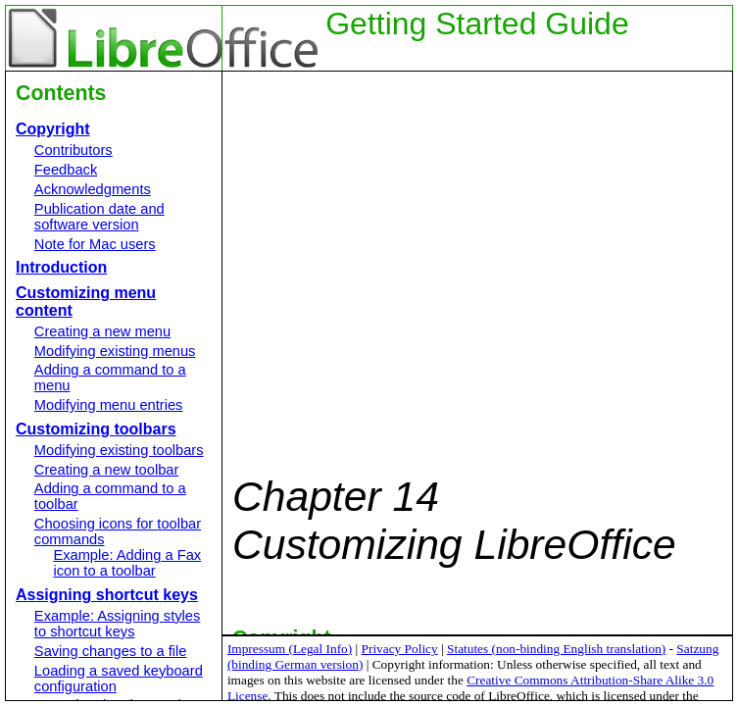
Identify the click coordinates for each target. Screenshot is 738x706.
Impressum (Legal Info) (289, 648)
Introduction (61, 267)
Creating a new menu (102, 331)
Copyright (53, 129)
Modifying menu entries (108, 405)
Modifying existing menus (115, 351)
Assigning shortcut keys (107, 594)
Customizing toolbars (96, 429)
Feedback (65, 169)
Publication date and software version (99, 216)
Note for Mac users (95, 244)
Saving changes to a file (110, 651)
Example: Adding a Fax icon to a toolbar (127, 563)
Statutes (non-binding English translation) (556, 648)
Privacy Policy (400, 648)
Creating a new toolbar (106, 470)
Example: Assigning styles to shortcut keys (117, 623)
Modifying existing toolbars (119, 450)
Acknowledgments (92, 189)
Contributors (73, 150)
